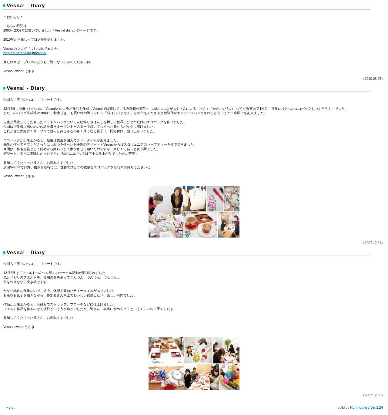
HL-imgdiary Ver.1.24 (366, 407)
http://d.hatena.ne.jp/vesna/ (24, 53)
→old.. (10, 407)
